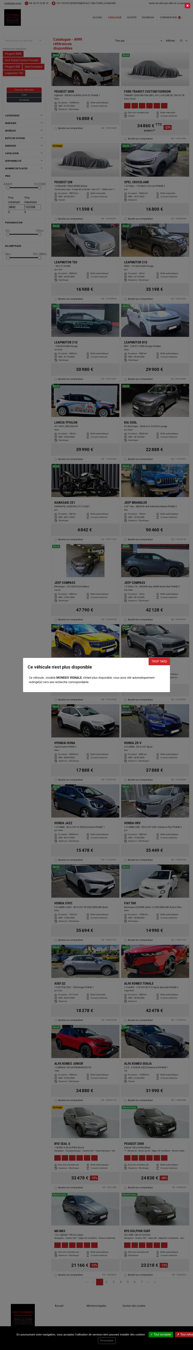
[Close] (187, 5)
